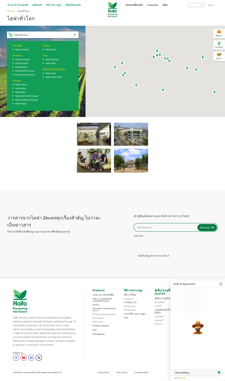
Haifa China (50, 49)
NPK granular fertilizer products (104, 314)
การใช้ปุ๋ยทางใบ (130, 302)
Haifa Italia (20, 92)
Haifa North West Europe (26, 95)
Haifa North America (24, 70)
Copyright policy (141, 372)
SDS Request (99, 334)
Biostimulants (98, 322)
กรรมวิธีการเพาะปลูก (134, 313)
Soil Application (130, 306)
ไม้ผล (126, 318)
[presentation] (155, 243)
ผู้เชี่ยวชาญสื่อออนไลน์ (166, 298)
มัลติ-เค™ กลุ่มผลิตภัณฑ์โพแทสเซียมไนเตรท (102, 300)
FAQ (95, 330)
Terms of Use (121, 372)
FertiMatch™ (159, 320)
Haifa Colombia (22, 59)
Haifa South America (25, 74)
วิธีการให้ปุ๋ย (130, 294)
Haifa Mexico (21, 67)
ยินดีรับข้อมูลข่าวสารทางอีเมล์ (153, 255)
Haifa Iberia (20, 88)
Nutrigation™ (128, 299)
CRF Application (130, 310)
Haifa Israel (50, 73)
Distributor (219, 47)
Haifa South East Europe (26, 99)
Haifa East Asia (52, 59)
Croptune (158, 324)
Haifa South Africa (53, 76)
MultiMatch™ (159, 316)
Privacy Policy (103, 372)
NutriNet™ (158, 306)
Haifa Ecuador (21, 63)
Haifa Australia (22, 49)
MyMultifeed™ (160, 302)
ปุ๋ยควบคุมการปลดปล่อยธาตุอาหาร (104, 309)
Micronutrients (98, 318)
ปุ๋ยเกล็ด (96, 305)
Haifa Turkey (21, 103)
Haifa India (50, 63)
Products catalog (101, 325)
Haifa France (21, 84)
